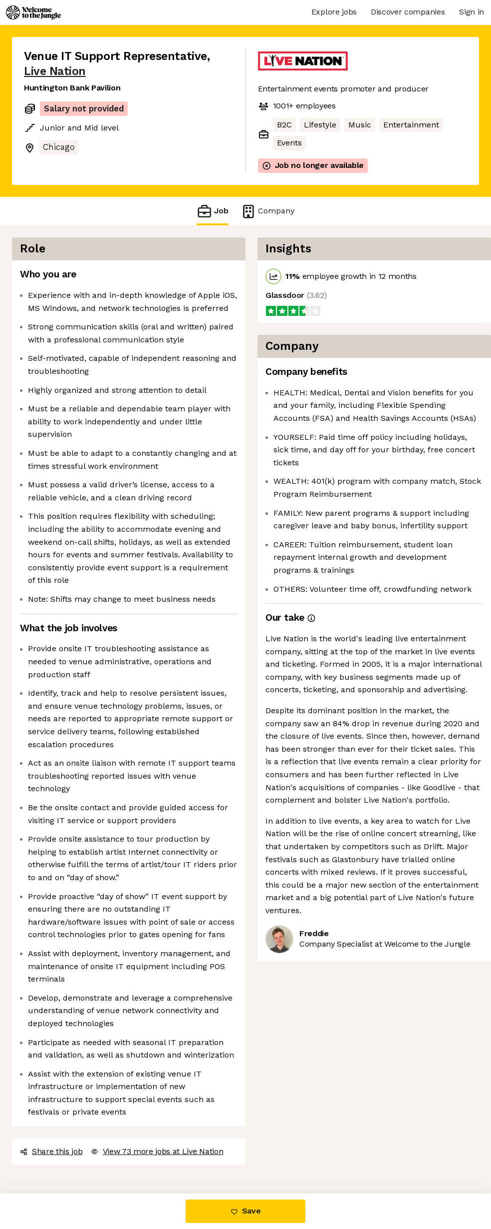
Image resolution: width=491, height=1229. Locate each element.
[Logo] (33, 12)
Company (267, 211)
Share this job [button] (51, 1151)
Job (213, 211)
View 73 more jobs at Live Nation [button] (157, 1151)
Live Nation (55, 71)
